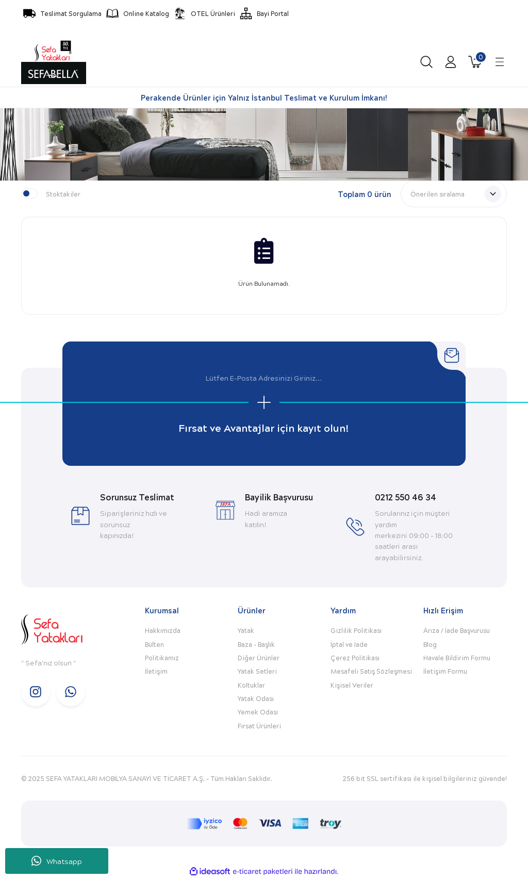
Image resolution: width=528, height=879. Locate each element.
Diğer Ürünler (258, 657)
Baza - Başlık (256, 644)
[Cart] (475, 62)
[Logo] (53, 62)
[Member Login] (450, 62)
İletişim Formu (445, 671)
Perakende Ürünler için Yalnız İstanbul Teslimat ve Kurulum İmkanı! (264, 97)
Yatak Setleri (257, 671)
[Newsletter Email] (264, 378)
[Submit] (264, 402)
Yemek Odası (258, 712)
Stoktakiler (63, 194)
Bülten (154, 644)
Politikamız (162, 657)
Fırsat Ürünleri (259, 725)
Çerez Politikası (355, 657)
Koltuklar (251, 685)
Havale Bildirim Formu (456, 657)
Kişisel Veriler (352, 685)
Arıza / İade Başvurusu (456, 630)
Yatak (246, 630)
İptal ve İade (349, 644)
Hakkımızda (162, 630)
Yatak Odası (256, 698)
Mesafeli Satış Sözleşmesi (371, 671)
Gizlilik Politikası (356, 630)
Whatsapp (56, 861)
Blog (430, 644)
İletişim (156, 671)
